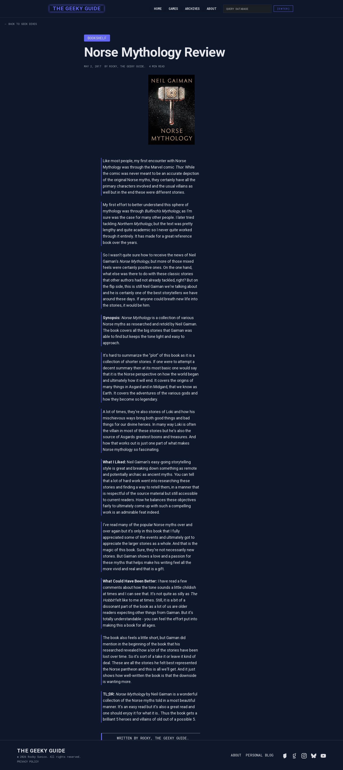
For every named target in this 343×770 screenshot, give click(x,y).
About (212, 9)
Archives (192, 9)
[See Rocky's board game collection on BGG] (284, 755)
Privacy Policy (28, 761)
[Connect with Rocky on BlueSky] (313, 755)
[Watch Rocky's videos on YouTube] (323, 755)
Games (173, 9)
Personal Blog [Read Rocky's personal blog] (259, 755)
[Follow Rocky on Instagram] (304, 755)
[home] (75, 8)
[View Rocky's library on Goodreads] (294, 755)
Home (158, 9)
